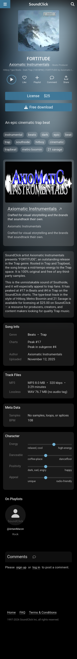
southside (23, 142)
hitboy (40, 142)
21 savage (55, 149)
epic (57, 135)
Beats (32, 334)
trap (7, 142)
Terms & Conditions (43, 612)
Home (11, 612)
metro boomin (32, 149)
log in (36, 567)
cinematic (57, 142)
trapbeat (10, 149)
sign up (21, 567)
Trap (43, 334)
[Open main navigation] (5, 4)
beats (32, 135)
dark (45, 135)
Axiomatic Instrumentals (29, 64)
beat (68, 135)
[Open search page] (73, 4)
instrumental (13, 135)
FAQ (22, 612)
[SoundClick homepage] (38, 4)
